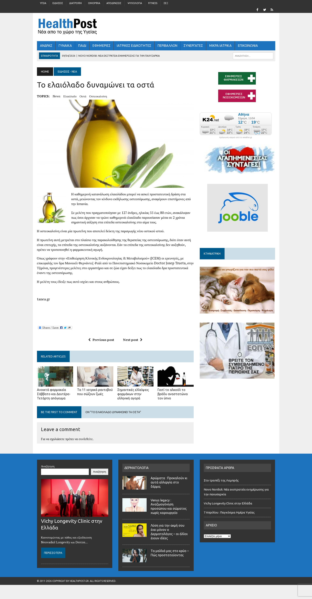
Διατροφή (75, 3)
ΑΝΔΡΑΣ (46, 45)
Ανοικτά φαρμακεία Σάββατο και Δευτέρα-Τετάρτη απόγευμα (53, 394)
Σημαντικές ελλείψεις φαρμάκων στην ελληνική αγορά (133, 394)
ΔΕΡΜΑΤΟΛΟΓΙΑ (136, 468)
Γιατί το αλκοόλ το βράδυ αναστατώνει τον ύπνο (173, 394)
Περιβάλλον (167, 45)
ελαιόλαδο (70, 96)
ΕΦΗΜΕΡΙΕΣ (101, 45)
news (56, 96)
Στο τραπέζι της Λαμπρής (221, 480)
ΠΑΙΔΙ (82, 45)
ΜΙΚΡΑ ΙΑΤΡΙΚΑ (220, 45)
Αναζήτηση (48, 466)
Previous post (101, 340)
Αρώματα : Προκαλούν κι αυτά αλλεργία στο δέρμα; (169, 482)
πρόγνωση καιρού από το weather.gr (235, 137)
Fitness (152, 3)
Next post (132, 340)
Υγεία (43, 3)
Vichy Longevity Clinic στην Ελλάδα (228, 503)
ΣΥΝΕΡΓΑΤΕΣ (193, 45)
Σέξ (166, 3)
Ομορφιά (94, 3)
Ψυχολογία (135, 3)
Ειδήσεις (58, 3)
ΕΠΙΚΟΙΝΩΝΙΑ (248, 45)
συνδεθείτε (86, 439)
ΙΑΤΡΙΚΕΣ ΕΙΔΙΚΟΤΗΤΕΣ (134, 45)
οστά (83, 96)
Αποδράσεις (113, 3)
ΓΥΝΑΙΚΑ (65, 45)
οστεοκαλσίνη (98, 96)
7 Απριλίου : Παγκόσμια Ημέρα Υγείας (229, 512)
